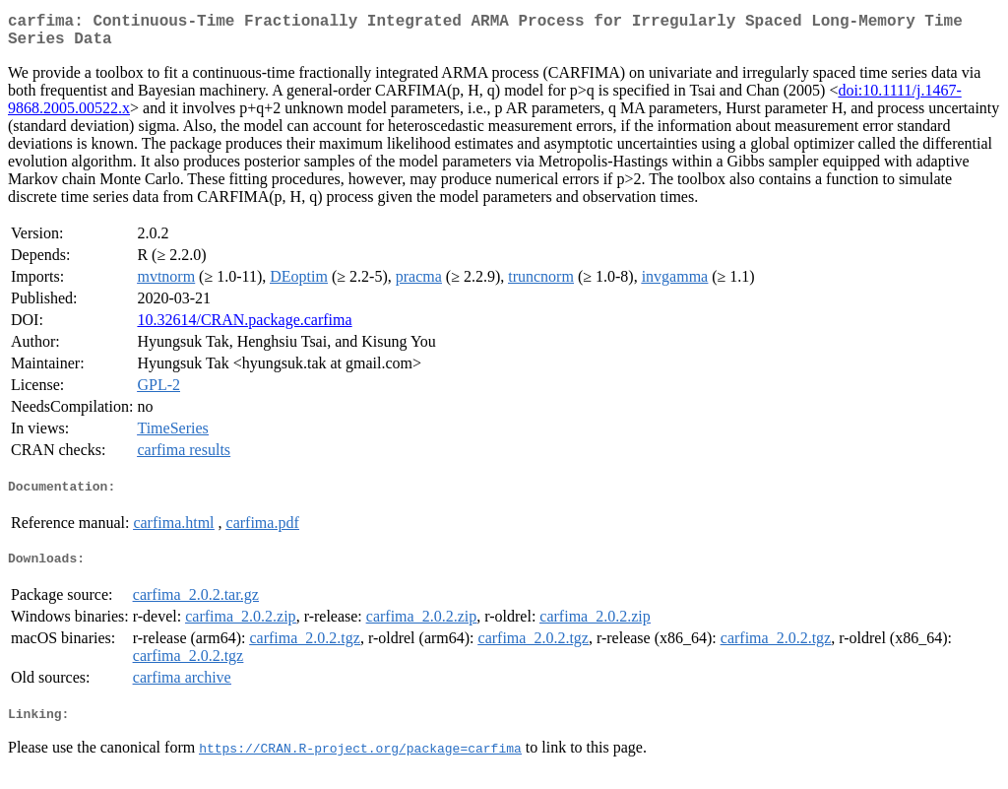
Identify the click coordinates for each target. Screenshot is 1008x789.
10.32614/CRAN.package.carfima (244, 327)
